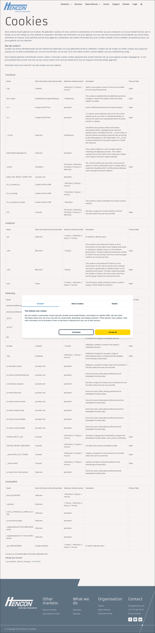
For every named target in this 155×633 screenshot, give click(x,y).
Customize (76, 332)
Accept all (113, 332)
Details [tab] (115, 304)
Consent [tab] (40, 304)
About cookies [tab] (77, 304)
